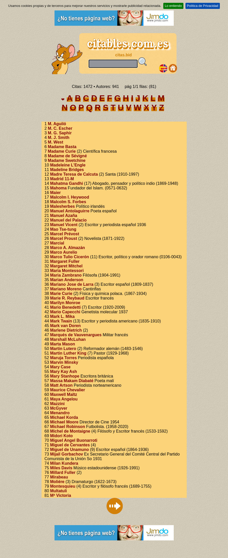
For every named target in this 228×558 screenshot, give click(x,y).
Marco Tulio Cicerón (69, 257)
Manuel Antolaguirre (69, 211)
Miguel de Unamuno (69, 449)
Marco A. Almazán (67, 247)
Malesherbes (62, 206)
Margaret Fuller (65, 261)
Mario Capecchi (65, 312)
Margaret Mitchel (66, 266)
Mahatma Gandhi (66, 183)
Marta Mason (62, 344)
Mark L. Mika (62, 316)
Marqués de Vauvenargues (76, 335)
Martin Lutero (63, 348)
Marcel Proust (63, 238)
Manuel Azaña (63, 215)
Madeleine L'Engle (68, 165)
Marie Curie (61, 293)
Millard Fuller (63, 472)
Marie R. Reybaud (67, 298)
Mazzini (57, 403)
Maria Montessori (67, 270)
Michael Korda (64, 417)
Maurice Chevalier (67, 390)
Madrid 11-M (62, 179)
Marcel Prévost (64, 234)
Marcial (57, 243)
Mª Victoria (60, 495)
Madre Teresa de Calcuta (74, 174)
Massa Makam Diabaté (71, 381)
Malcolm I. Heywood (69, 197)
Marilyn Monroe (65, 303)
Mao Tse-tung (63, 229)
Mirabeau (59, 477)
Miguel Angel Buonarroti (73, 440)
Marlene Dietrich (66, 330)
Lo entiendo (173, 6)
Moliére (57, 481)
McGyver (59, 408)
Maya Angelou (64, 399)
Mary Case (60, 367)
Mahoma (58, 188)
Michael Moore (64, 422)
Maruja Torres (63, 358)
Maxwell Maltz (63, 394)
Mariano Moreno (66, 289)
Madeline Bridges (67, 169)
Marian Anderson (66, 280)
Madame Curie (62, 151)
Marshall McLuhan (68, 339)
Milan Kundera (64, 463)
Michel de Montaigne (70, 431)
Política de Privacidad (202, 6)
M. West (55, 142)
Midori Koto (61, 436)
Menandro (60, 413)
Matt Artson (61, 385)
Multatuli (58, 491)
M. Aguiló (57, 124)
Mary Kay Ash (63, 371)
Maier (55, 192)
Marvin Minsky (64, 362)
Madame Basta (62, 147)
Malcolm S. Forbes (68, 202)
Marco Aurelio (63, 252)
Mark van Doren (65, 325)
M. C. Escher (60, 128)
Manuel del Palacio (68, 220)
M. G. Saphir (60, 133)
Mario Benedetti (65, 307)
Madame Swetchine (67, 160)
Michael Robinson (67, 426)
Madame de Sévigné (67, 156)
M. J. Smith (58, 137)
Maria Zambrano (66, 275)
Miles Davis (61, 468)
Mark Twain (61, 321)
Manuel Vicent (63, 225)
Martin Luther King (68, 353)
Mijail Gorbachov (66, 454)
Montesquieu (62, 486)
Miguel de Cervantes (70, 445)
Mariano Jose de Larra (71, 284)
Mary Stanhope (64, 376)
